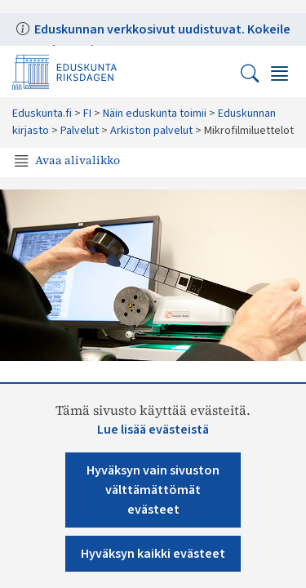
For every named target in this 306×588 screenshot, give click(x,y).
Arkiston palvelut (151, 130)
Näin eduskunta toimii (154, 113)
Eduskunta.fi (42, 113)
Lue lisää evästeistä (153, 430)
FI (87, 113)
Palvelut (79, 130)
